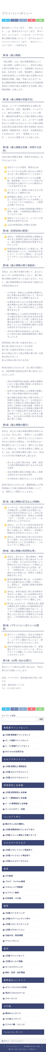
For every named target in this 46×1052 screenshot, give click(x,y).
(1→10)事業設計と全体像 (16, 803)
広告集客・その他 (13, 898)
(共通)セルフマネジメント (17, 772)
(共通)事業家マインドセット (18, 735)
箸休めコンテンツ (13, 1013)
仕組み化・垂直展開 (14, 935)
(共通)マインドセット (15, 956)
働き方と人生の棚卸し (15, 824)
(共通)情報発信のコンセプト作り (19, 829)
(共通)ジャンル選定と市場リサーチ (20, 835)
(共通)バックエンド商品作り (18, 855)
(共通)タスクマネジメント (17, 777)
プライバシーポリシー (13, 1046)
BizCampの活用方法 (14, 751)
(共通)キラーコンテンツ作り (18, 918)
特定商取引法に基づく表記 (32, 1046)
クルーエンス (11, 998)
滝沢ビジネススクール (15, 993)
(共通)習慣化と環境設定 (16, 766)
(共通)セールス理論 (14, 961)
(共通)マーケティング (15, 913)
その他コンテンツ (13, 1019)
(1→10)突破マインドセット (17, 746)
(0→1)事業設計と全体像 (16, 798)
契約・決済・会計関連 (15, 972)
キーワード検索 (9, 715)
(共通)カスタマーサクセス (17, 861)
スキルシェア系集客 (14, 887)
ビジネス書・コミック (15, 1024)
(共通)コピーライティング (17, 924)
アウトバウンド (12, 941)
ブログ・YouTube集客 (15, 881)
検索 (41, 719)
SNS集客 (9, 876)
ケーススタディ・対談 (15, 809)
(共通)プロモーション (15, 930)
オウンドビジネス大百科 (16, 987)
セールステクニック (14, 967)
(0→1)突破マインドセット (17, 740)
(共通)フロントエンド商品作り (19, 850)
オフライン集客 (12, 892)
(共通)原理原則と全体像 (16, 792)
